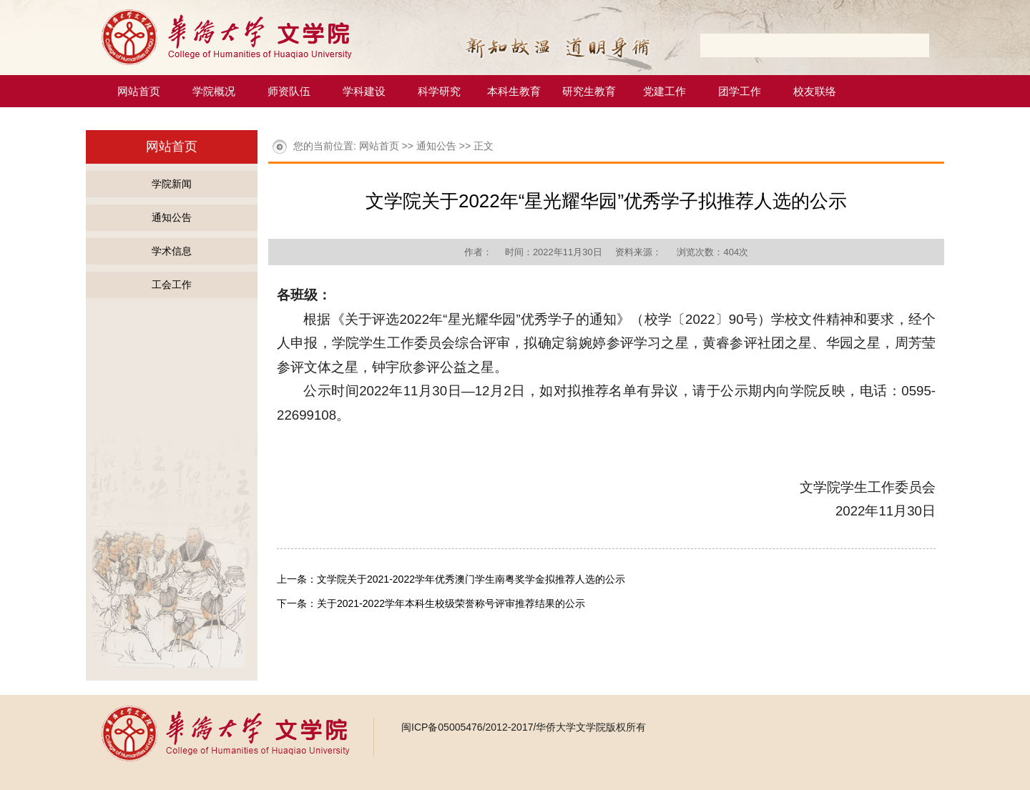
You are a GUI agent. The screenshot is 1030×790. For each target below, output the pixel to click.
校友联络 (814, 91)
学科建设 (364, 91)
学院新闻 (172, 183)
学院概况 (213, 91)
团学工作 (739, 91)
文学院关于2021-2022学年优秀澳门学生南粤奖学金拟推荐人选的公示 (471, 579)
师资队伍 (289, 91)
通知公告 (172, 217)
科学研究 (439, 91)
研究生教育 (589, 91)
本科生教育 (514, 91)
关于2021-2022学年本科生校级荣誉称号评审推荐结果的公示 (451, 603)
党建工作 (664, 91)
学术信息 (172, 251)
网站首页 (138, 91)
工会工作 (172, 284)
